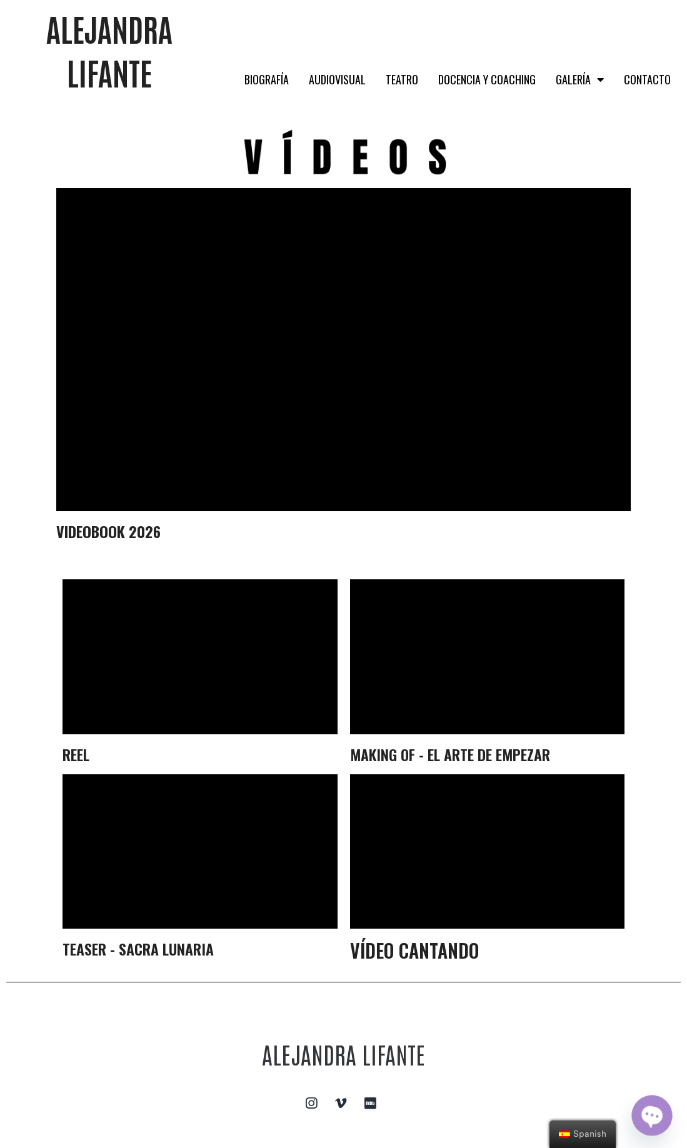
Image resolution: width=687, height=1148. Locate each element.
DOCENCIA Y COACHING (487, 79)
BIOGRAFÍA (266, 79)
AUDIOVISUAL (337, 79)
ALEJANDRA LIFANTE (343, 1053)
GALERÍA (580, 79)
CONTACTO (647, 79)
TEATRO (402, 79)
